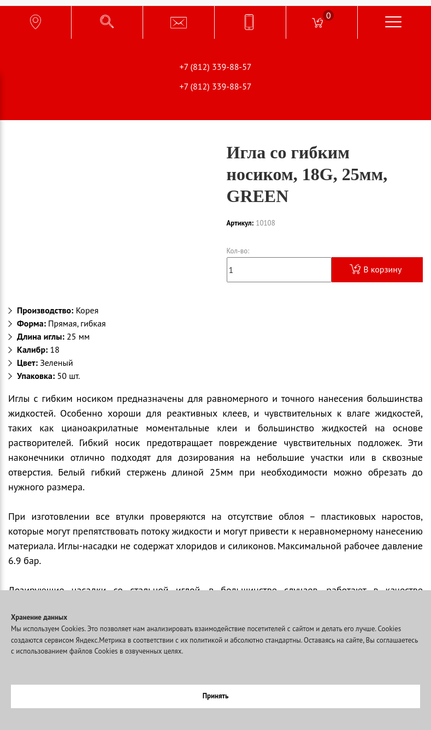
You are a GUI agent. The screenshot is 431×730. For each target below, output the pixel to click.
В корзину (376, 269)
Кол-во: (238, 251)
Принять (216, 696)
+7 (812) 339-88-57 (215, 66)
